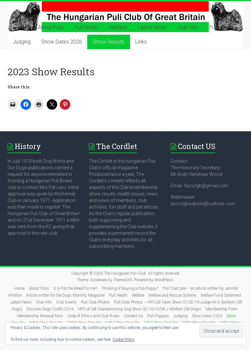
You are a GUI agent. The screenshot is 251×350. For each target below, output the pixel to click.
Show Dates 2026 (61, 42)
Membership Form (222, 309)
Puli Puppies (223, 27)
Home (20, 27)
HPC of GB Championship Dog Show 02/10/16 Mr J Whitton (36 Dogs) (139, 309)
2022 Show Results (199, 323)
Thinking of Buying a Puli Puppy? (130, 288)
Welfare (118, 27)
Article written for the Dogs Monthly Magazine (65, 295)
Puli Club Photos (95, 302)
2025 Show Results (84, 323)
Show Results (108, 42)
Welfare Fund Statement (220, 295)
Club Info (188, 27)
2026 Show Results (46, 323)
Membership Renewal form (40, 316)
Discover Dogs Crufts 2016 (50, 309)
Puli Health (86, 27)
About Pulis (50, 27)
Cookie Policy (123, 339)
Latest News (152, 27)
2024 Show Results (123, 323)
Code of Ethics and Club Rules (93, 316)
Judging (22, 42)
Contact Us (133, 316)
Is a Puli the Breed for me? (75, 288)
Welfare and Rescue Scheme (172, 295)
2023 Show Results (161, 323)
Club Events (66, 302)
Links (141, 42)
